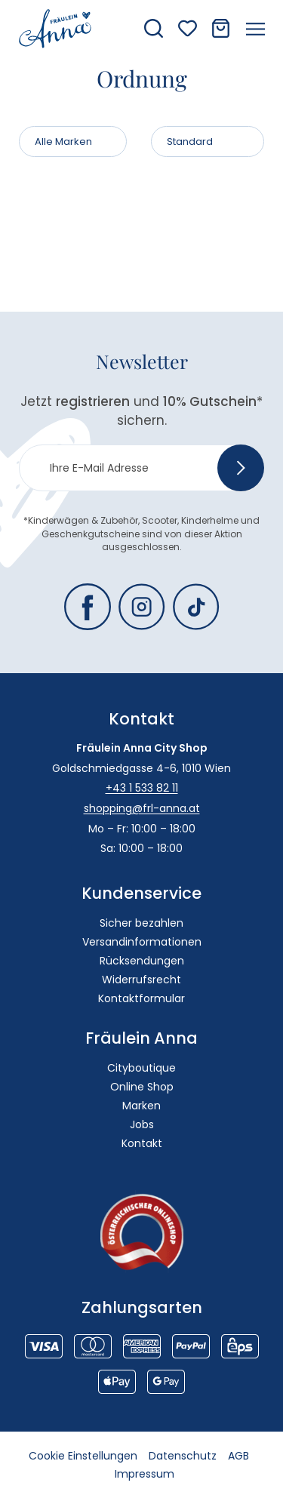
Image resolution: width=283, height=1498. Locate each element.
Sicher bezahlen (141, 923)
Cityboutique (141, 1068)
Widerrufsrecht (141, 979)
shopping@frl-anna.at (142, 808)
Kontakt (142, 1143)
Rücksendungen (142, 960)
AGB (238, 1455)
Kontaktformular (141, 998)
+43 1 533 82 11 (142, 787)
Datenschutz (183, 1455)
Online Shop (142, 1086)
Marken (141, 1105)
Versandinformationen (141, 942)
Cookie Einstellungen (83, 1455)
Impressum (144, 1473)
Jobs (142, 1124)
